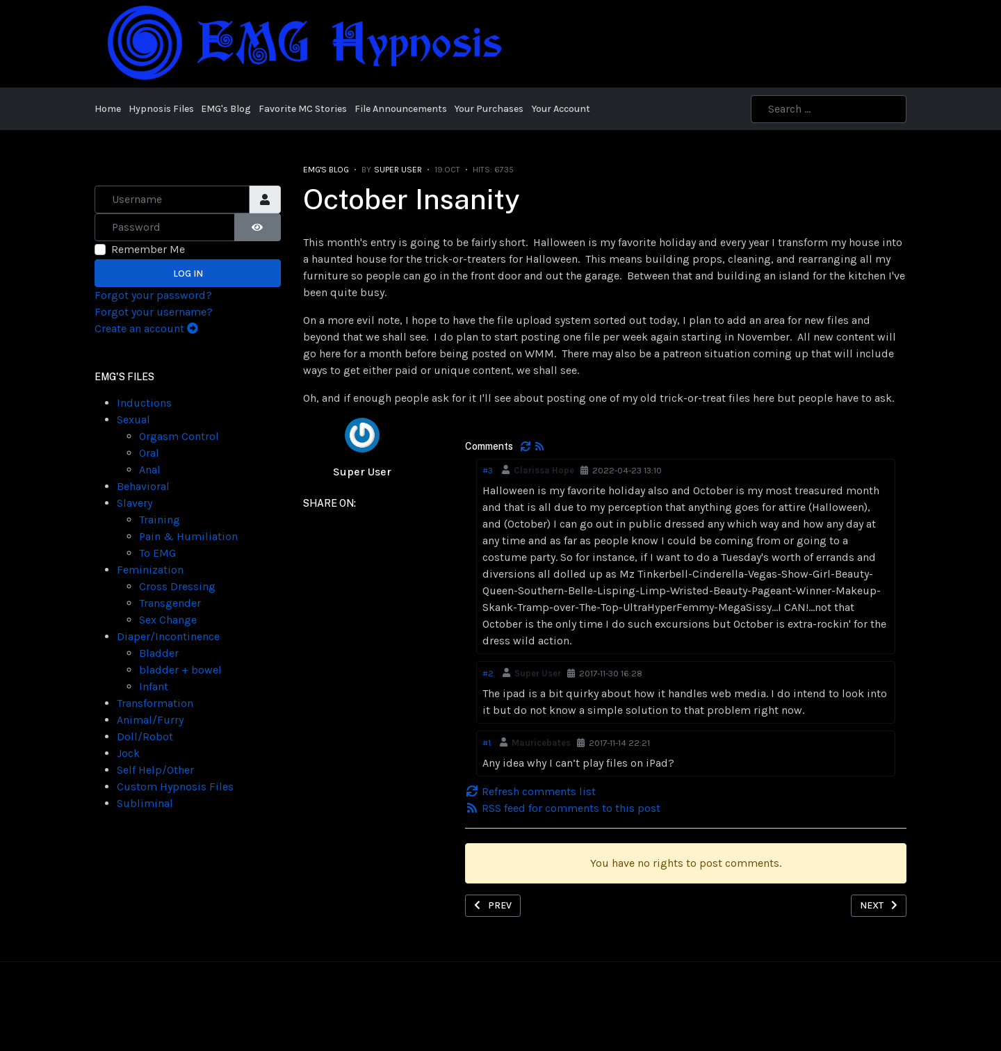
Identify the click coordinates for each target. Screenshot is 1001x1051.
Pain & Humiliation (188, 536)
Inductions (144, 402)
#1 (486, 743)
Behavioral (143, 486)
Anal (150, 469)
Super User (362, 471)
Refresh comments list (530, 791)
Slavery (134, 503)
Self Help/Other (155, 769)
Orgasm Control (179, 436)
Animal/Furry (150, 719)
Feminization (150, 569)
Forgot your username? (154, 311)
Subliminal (145, 803)
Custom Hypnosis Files (175, 786)
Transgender (170, 603)
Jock (128, 753)
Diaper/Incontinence (168, 636)
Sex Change (168, 619)
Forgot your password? (153, 295)
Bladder (159, 653)
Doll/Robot (145, 736)
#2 (488, 673)
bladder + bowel (180, 669)
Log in (188, 273)
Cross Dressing (177, 586)
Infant (153, 686)
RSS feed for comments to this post (562, 808)
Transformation (155, 703)
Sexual (133, 419)
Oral (149, 452)
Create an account (146, 328)
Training (159, 519)
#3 (487, 470)
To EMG (157, 553)
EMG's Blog (326, 169)
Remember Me (148, 249)
